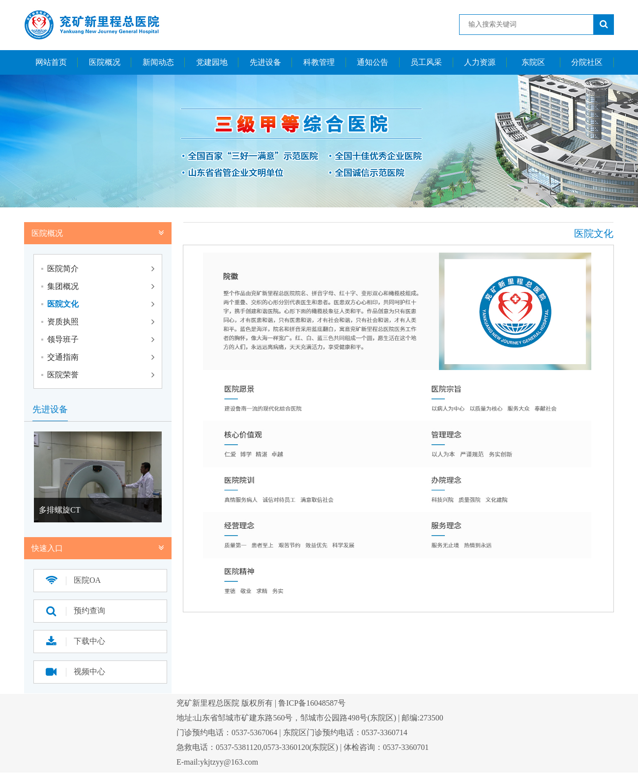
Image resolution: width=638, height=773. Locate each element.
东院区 (533, 62)
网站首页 (51, 62)
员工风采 (426, 62)
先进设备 (265, 62)
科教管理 (319, 62)
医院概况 (104, 62)
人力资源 (479, 62)
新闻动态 (158, 62)
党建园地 (212, 62)
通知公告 (372, 62)
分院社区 (587, 62)
